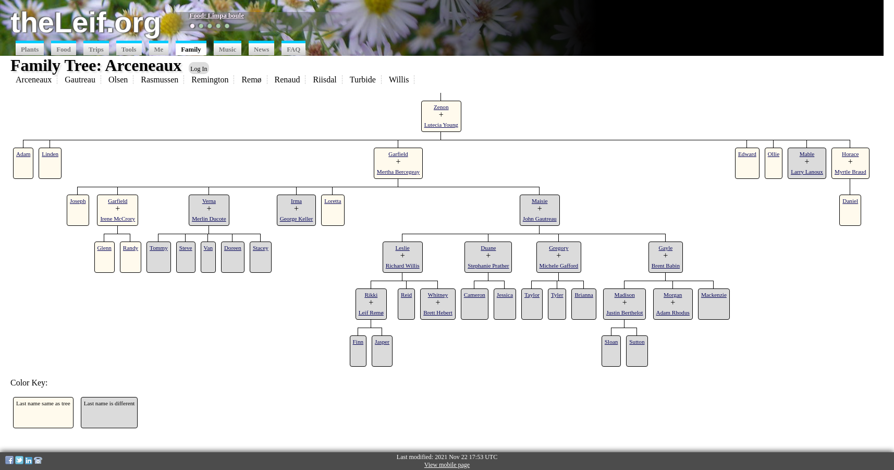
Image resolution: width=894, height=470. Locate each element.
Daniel (850, 201)
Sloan (611, 342)
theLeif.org (85, 22)
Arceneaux (34, 79)
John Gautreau (540, 218)
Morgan (673, 295)
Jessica (505, 295)
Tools (129, 49)
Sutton (636, 342)
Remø (251, 79)
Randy (130, 248)
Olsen (118, 79)
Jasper (382, 342)
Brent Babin (666, 265)
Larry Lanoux (807, 171)
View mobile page (447, 464)
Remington (209, 79)
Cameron (474, 295)
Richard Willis (403, 265)
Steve (185, 248)
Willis (399, 79)
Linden (50, 154)
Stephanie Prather (488, 265)
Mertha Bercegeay (398, 171)
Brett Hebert (437, 312)
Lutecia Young (441, 125)
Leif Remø (371, 312)
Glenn (104, 248)
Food (63, 49)
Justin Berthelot (624, 312)
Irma (296, 201)
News (261, 49)
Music (227, 49)
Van (208, 248)
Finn (358, 342)
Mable (807, 154)
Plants (30, 49)
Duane (488, 248)
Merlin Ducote (209, 218)
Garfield (398, 154)
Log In (198, 69)
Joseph (77, 201)
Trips (96, 49)
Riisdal (324, 79)
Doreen (232, 248)
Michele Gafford (559, 265)
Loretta (332, 201)
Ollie (773, 154)
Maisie (539, 201)
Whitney (438, 295)
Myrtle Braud (850, 171)
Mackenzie (714, 295)
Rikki (370, 295)
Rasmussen (159, 79)
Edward (747, 154)
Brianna (583, 295)
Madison (625, 295)
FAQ (293, 49)
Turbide (363, 79)
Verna (209, 201)
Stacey (260, 248)
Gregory (558, 248)
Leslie (403, 248)
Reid (406, 295)
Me (159, 49)
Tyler (557, 295)
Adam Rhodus (673, 312)
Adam (23, 154)
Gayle (666, 248)
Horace (850, 154)
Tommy (159, 248)
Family (191, 49)
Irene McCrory (117, 218)
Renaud (287, 79)
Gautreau (80, 79)
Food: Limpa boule (216, 15)
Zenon (441, 107)
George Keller (296, 218)
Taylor (532, 295)
